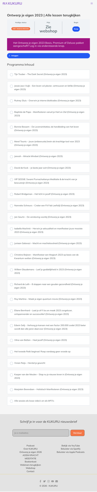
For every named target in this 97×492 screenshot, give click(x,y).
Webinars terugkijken (30, 465)
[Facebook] (40, 482)
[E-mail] (56, 482)
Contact (30, 471)
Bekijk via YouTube (71, 446)
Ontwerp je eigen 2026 (30, 452)
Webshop (30, 468)
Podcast (30, 446)
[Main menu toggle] (91, 4)
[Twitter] (44, 482)
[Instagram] (48, 482)
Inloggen (13, 56)
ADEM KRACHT (31, 455)
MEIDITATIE (30, 459)
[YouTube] (52, 482)
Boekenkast (30, 462)
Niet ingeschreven (21, 29)
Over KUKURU (30, 449)
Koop (76, 29)
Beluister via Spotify (70, 449)
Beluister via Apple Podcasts (70, 452)
